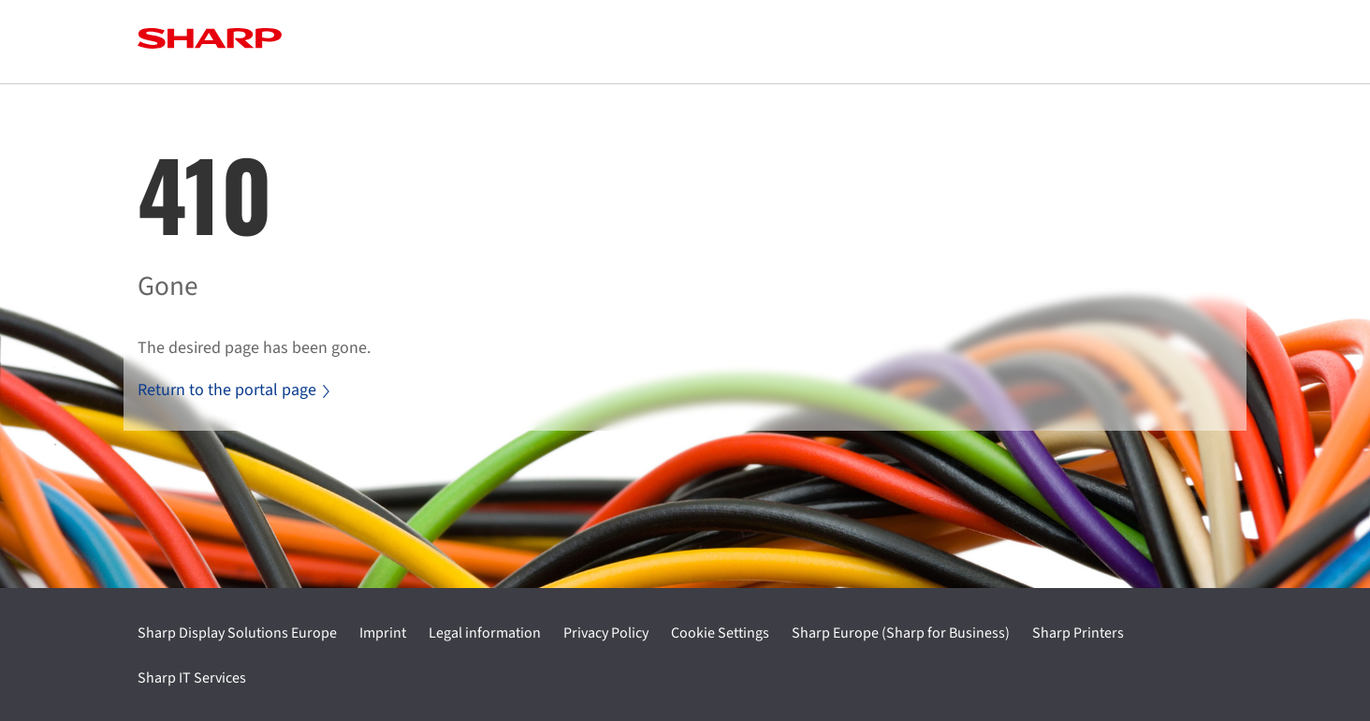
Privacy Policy (606, 633)
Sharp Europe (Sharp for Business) (901, 633)
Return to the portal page (233, 390)
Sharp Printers (1078, 633)
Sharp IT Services (192, 678)
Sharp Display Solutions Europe (237, 633)
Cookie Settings (720, 633)
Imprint (382, 633)
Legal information (485, 633)
